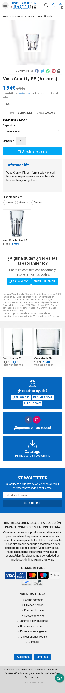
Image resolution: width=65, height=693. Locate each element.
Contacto (34, 641)
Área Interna (32, 677)
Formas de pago (34, 610)
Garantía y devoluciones (34, 620)
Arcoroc (13, 310)
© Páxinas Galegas (32, 682)
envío (21, 93)
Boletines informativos (34, 626)
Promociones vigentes (34, 631)
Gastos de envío (34, 615)
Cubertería (23, 656)
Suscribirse (32, 503)
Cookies (9, 673)
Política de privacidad (46, 669)
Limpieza (42, 656)
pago (29, 93)
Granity (44, 308)
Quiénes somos (34, 605)
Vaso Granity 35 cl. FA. (15, 240)
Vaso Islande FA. (12, 358)
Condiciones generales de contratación (36, 673)
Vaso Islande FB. (43, 358)
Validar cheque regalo (34, 636)
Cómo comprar (34, 600)
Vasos (32, 308)
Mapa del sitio (11, 669)
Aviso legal (27, 669)
